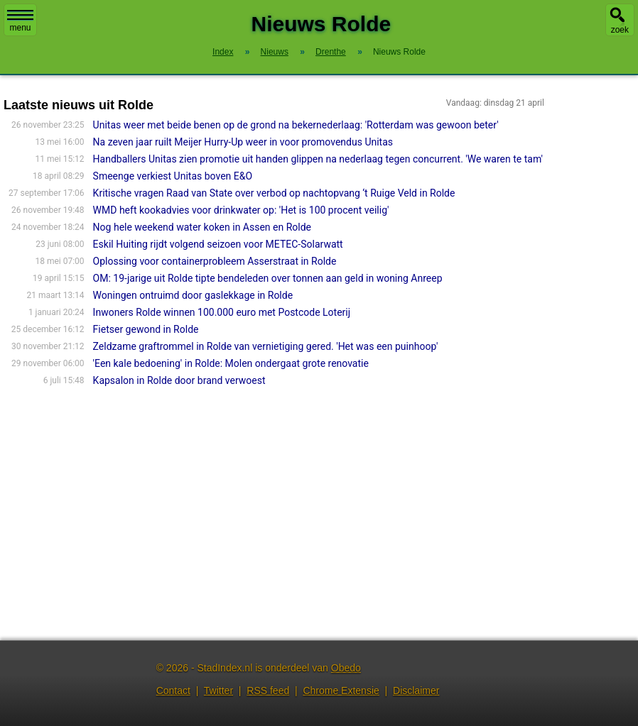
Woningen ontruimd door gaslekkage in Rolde (193, 295)
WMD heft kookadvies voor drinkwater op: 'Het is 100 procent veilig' (241, 210)
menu (20, 21)
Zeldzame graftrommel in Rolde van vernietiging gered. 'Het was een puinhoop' (265, 346)
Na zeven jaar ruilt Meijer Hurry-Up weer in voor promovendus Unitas (243, 142)
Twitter (218, 690)
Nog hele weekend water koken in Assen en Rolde (202, 227)
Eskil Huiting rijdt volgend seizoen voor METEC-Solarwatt (218, 244)
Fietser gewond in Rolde (146, 329)
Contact (173, 690)
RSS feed (268, 690)
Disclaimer (416, 690)
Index (222, 52)
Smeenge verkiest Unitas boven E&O (172, 176)
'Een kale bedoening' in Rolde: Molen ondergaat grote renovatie (231, 363)
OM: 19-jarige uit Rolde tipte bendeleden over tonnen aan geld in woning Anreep (268, 278)
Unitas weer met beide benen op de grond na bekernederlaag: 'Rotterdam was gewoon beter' (296, 125)
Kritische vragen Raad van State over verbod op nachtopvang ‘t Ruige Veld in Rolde (274, 193)
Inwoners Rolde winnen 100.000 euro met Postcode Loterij (221, 312)
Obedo (346, 667)
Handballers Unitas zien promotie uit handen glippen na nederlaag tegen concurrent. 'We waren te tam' (318, 159)
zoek (620, 30)
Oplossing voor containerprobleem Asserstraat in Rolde (215, 261)
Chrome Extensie (341, 690)
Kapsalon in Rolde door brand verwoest (179, 380)
